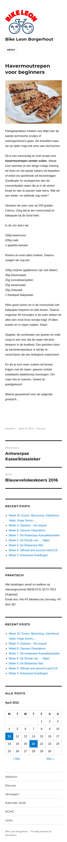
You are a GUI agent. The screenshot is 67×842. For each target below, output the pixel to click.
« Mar (16, 758)
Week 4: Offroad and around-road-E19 (33, 550)
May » (50, 758)
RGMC (9, 811)
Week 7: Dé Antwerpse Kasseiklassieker (34, 535)
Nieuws (40, 428)
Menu (11, 49)
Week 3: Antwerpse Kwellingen (28, 555)
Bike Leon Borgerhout (29, 39)
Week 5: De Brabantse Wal (26, 545)
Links (9, 820)
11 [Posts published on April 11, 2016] (9, 736)
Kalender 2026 (15, 803)
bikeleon (10, 428)
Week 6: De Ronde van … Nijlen (29, 540)
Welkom (11, 776)
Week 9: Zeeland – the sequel (28, 525)
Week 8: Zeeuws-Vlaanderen (27, 530)
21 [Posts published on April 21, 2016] (33, 743)
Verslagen (12, 794)
